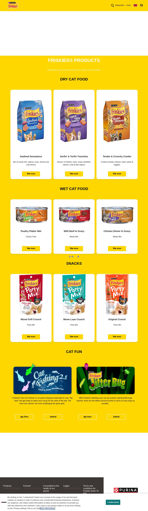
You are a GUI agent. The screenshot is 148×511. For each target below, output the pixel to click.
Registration (119, 5)
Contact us (67, 13)
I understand (113, 502)
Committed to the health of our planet (94, 13)
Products (40, 13)
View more (31, 178)
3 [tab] (75, 261)
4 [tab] (78, 261)
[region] (74, 502)
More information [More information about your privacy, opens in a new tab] (47, 508)
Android (53, 421)
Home (128, 5)
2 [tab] (73, 261)
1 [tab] (70, 261)
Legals (66, 490)
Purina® (53, 13)
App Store (24, 421)
